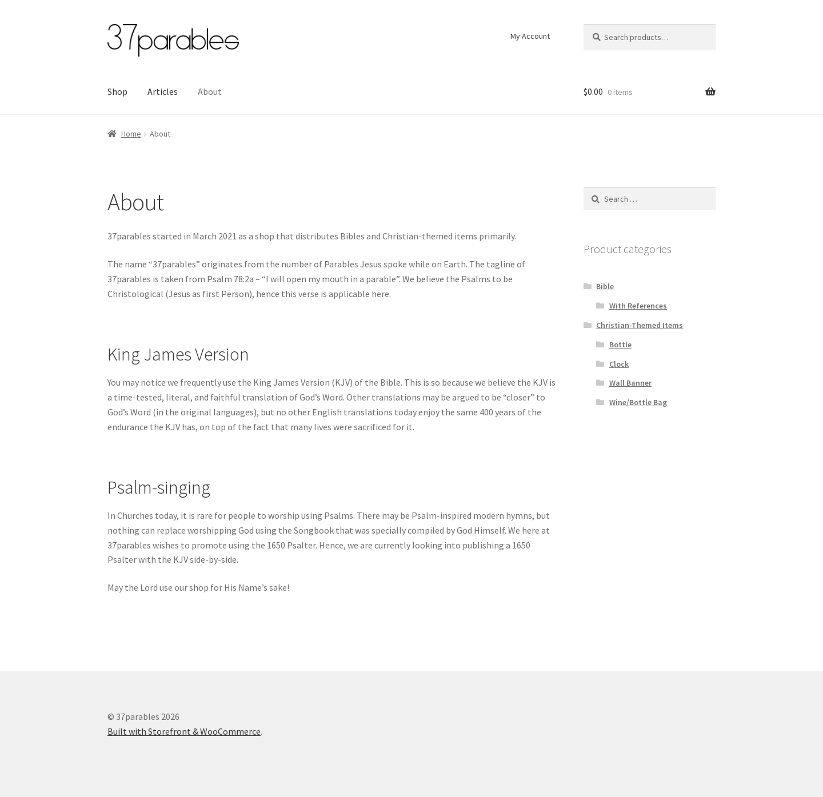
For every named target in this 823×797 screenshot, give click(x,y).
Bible (605, 286)
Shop (117, 91)
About (210, 91)
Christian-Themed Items (639, 325)
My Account (530, 36)
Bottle (620, 344)
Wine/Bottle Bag (638, 402)
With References (638, 306)
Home (131, 134)
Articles (162, 91)
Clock (619, 364)
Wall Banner (630, 383)
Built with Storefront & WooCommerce (184, 731)
